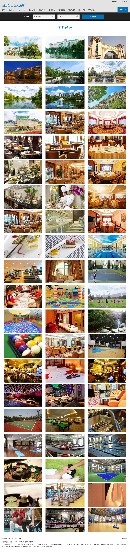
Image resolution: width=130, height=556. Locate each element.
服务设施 (32, 10)
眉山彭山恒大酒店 (13, 5)
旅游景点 (52, 10)
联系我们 (91, 10)
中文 (127, 1)
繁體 (121, 1)
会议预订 (22, 10)
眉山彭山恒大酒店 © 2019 (11, 538)
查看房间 (122, 9)
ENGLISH (114, 1)
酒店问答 (81, 10)
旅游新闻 (71, 10)
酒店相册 (42, 10)
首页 (3, 10)
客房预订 (12, 10)
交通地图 (61, 10)
